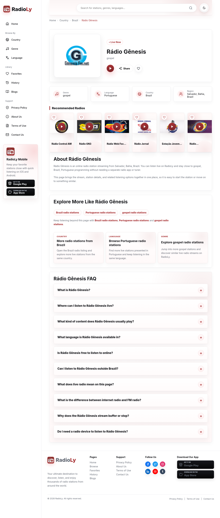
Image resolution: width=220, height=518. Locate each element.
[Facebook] (148, 464)
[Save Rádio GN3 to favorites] (81, 117)
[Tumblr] (162, 471)
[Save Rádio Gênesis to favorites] (138, 68)
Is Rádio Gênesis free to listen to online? (85, 353)
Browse (94, 466)
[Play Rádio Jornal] (144, 126)
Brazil (75, 20)
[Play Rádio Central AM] (62, 126)
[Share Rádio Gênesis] (124, 68)
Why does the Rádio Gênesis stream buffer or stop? (93, 415)
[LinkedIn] (148, 471)
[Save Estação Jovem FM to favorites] (164, 117)
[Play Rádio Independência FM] (199, 126)
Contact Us (122, 474)
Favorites (95, 470)
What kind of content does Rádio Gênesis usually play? (95, 321)
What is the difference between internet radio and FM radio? (99, 400)
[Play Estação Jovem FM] (172, 126)
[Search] (190, 8)
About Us (121, 466)
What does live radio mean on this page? (85, 384)
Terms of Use (123, 470)
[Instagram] (162, 464)
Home (52, 20)
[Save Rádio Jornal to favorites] (136, 117)
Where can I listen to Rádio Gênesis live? (85, 305)
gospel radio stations (134, 212)
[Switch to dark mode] (204, 8)
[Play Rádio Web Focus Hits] (117, 126)
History (93, 474)
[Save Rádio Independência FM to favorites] (192, 117)
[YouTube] (155, 471)
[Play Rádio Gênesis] (110, 68)
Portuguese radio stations (101, 212)
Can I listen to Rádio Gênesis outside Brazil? (87, 368)
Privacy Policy (124, 462)
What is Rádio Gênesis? (73, 290)
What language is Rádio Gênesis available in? (88, 337)
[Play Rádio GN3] (89, 126)
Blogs (93, 478)
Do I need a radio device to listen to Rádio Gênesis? (92, 431)
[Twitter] (155, 464)
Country (64, 20)
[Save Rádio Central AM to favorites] (54, 117)
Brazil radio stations (67, 212)
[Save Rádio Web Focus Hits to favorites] (109, 117)
